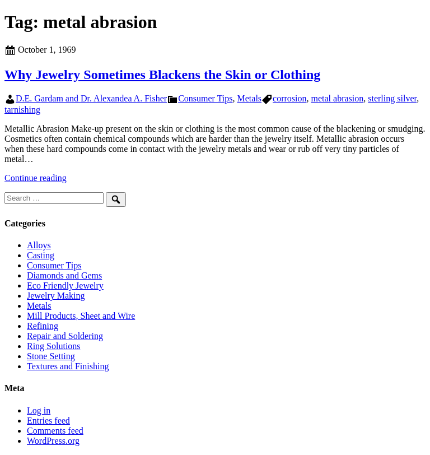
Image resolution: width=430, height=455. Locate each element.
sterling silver (392, 98)
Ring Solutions (54, 346)
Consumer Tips (205, 98)
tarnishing (22, 109)
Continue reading (35, 178)
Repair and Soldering (65, 336)
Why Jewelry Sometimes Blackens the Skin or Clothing (162, 74)
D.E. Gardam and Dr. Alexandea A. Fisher (91, 98)
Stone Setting (51, 356)
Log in (38, 410)
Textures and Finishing (68, 366)
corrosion (289, 98)
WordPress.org (53, 440)
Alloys (39, 245)
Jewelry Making (56, 295)
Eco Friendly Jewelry (65, 285)
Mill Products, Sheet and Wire (81, 316)
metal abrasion (337, 98)
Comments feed (55, 430)
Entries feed (48, 420)
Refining (42, 326)
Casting (40, 255)
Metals (249, 98)
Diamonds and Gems (64, 275)
